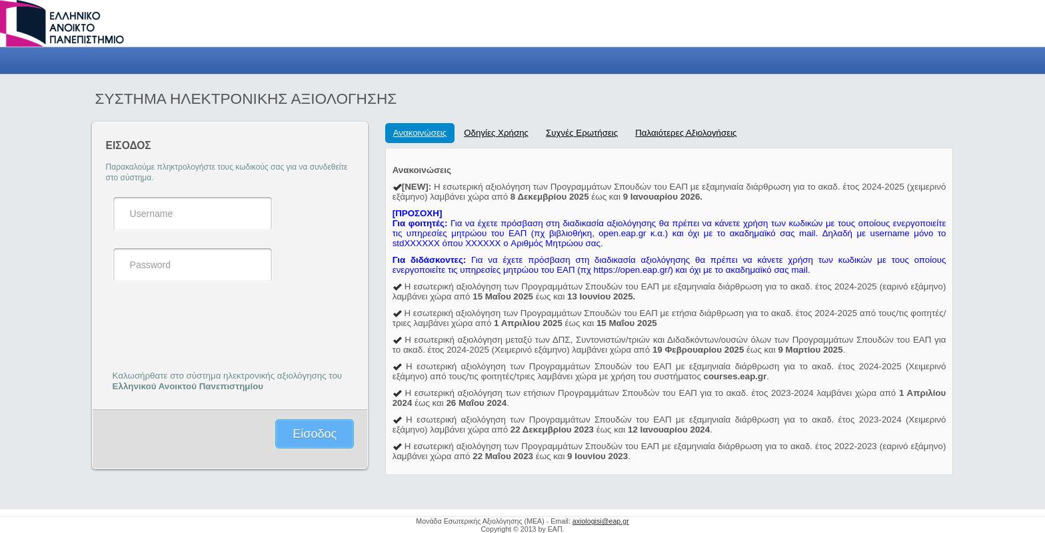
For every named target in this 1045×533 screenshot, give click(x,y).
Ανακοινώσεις (420, 133)
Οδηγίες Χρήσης (496, 133)
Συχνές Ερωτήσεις (582, 133)
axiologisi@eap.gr (600, 521)
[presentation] (214, 325)
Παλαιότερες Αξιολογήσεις (685, 133)
